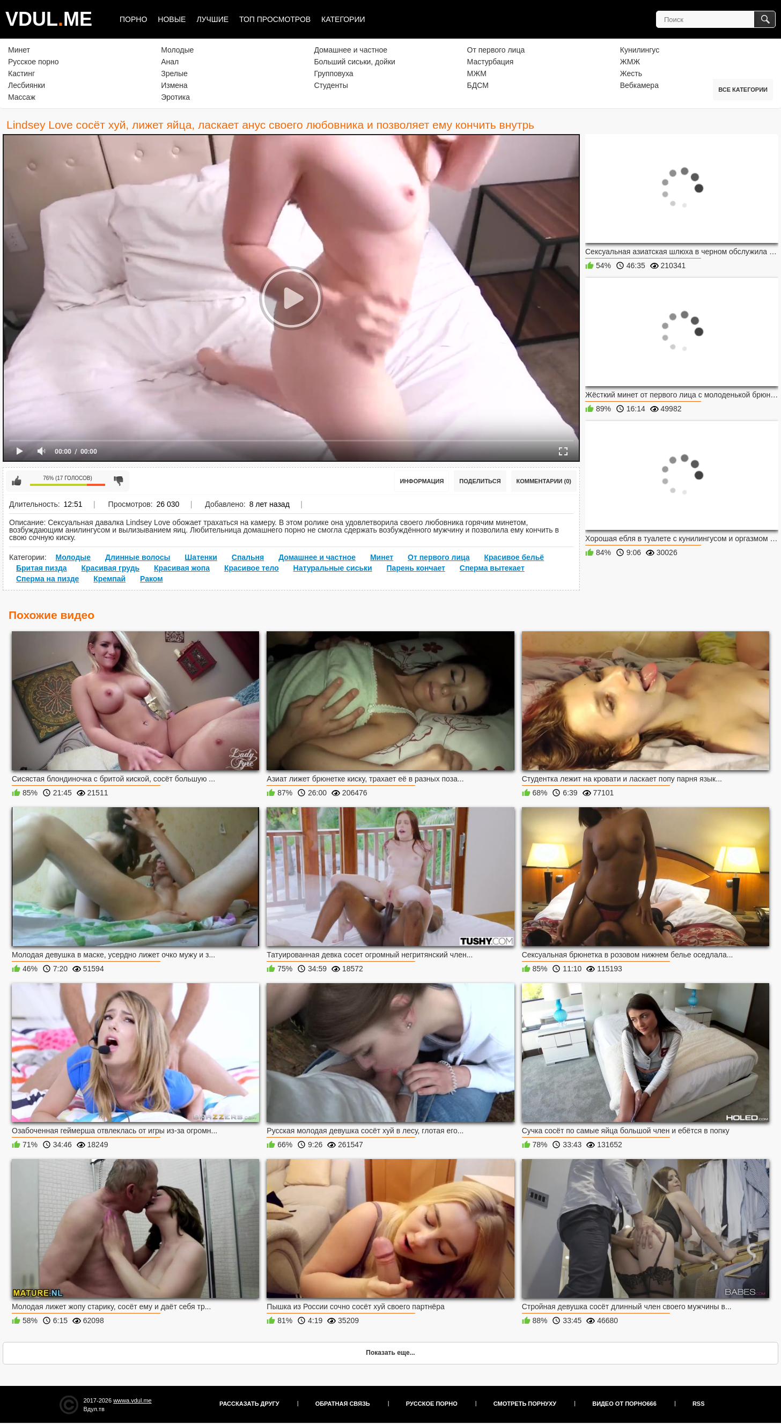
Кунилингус (639, 50)
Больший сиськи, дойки (354, 61)
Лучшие (212, 19)
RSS (698, 1403)
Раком (151, 578)
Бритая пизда (41, 568)
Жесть (631, 73)
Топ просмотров (275, 19)
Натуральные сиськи (332, 568)
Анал (170, 61)
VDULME (48, 19)
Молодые (177, 50)
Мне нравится (16, 481)
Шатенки (201, 557)
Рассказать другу (249, 1403)
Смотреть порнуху (524, 1403)
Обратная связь (342, 1403)
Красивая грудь (111, 568)
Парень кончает (416, 568)
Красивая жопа (182, 568)
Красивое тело (251, 568)
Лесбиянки (26, 85)
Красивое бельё (514, 557)
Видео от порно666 (624, 1403)
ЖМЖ (630, 61)
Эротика (175, 97)
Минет (19, 50)
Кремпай (109, 578)
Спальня (248, 557)
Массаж (21, 97)
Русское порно (33, 61)
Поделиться (479, 481)
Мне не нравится (118, 481)
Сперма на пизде (47, 578)
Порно (133, 19)
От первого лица (496, 50)
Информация (422, 481)
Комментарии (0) (544, 481)
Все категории (743, 89)
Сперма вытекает (492, 568)
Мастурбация (490, 61)
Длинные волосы (137, 557)
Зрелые (174, 73)
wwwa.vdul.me (132, 1400)
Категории (343, 19)
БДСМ (478, 85)
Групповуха (333, 73)
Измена (174, 85)
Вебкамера (639, 85)
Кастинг (21, 73)
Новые (172, 19)
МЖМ (477, 73)
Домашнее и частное (350, 50)
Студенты (331, 85)
